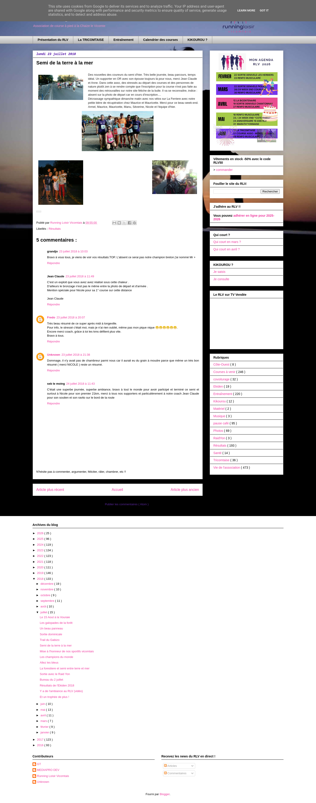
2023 (40, 550)
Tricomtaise (221, 460)
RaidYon (219, 438)
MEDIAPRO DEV (48, 770)
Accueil (117, 490)
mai (43, 709)
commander (224, 170)
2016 (40, 745)
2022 (40, 556)
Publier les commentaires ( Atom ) (127, 504)
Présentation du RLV (53, 40)
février (45, 726)
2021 (40, 561)
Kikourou (220, 401)
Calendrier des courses (160, 40)
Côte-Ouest (221, 364)
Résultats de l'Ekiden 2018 (57, 685)
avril (44, 715)
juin (43, 704)
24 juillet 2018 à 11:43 (80, 383)
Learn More (246, 10)
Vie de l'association (227, 467)
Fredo (51, 317)
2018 (40, 578)
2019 (40, 573)
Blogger (165, 794)
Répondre (53, 263)
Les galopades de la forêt (56, 622)
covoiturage (221, 379)
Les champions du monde (56, 657)
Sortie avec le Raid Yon (55, 674)
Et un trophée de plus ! (54, 697)
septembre (48, 600)
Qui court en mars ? (227, 242)
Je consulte (221, 279)
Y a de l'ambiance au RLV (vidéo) (61, 691)
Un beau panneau (51, 628)
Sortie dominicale (51, 634)
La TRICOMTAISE (91, 40)
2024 (40, 544)
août (44, 606)
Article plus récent (50, 490)
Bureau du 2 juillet (51, 679)
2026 (40, 533)
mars (44, 721)
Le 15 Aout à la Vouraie (55, 617)
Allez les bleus (49, 662)
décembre (47, 583)
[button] (38, 211)
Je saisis (219, 272)
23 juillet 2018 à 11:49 (80, 276)
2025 (40, 538)
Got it (264, 10)
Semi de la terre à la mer (55, 645)
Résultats (55, 228)
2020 (40, 567)
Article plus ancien (185, 490)
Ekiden (218, 386)
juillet (44, 612)
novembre (47, 589)
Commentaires (175, 773)
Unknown (53, 354)
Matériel (219, 408)
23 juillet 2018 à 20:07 (70, 317)
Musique (219, 416)
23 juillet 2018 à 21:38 (76, 354)
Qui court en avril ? (226, 249)
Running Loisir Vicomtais (53, 776)
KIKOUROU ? (198, 40)
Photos (218, 430)
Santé (217, 453)
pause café (221, 423)
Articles (170, 766)
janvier (45, 732)
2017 (40, 739)
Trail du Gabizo (49, 640)
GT (39, 764)
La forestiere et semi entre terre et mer (64, 668)
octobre (46, 595)
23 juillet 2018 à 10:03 (73, 251)
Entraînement (123, 40)
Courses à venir (224, 372)
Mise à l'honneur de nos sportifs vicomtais (67, 651)
